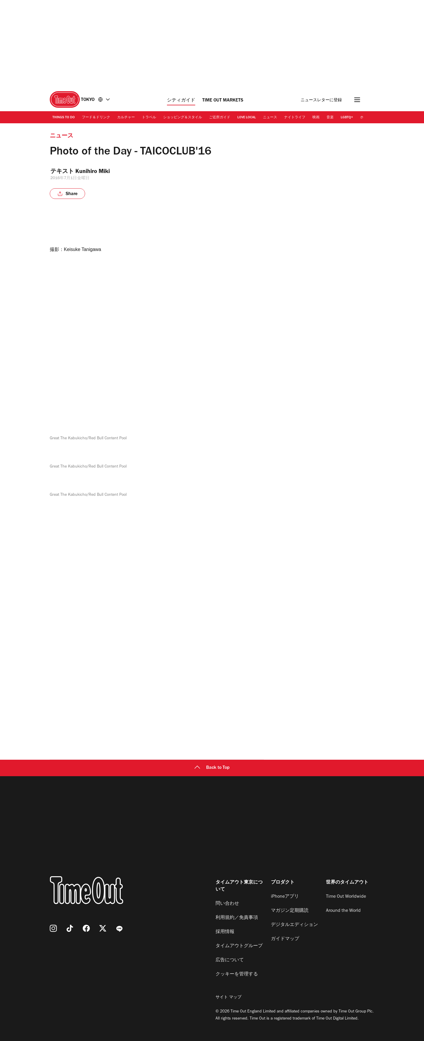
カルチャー (126, 117)
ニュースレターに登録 (321, 100)
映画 (315, 117)
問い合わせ (227, 904)
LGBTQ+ (347, 117)
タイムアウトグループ (239, 946)
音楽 (330, 117)
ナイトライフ (294, 117)
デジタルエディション (294, 925)
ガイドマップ (285, 939)
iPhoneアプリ (285, 896)
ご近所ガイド (219, 117)
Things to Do (63, 117)
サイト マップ (228, 998)
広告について (230, 960)
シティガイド (181, 100)
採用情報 (225, 932)
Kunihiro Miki (94, 172)
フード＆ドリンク (96, 117)
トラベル (149, 117)
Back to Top (212, 768)
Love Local (246, 117)
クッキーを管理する (237, 974)
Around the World (343, 911)
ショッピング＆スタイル (182, 117)
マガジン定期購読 (290, 911)
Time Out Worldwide (346, 896)
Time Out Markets (222, 100)
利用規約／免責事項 (237, 918)
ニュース (270, 117)
